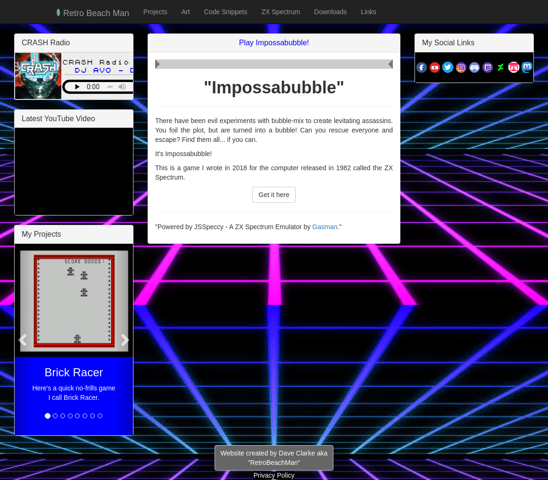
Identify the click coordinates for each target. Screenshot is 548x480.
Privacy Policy (273, 475)
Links (368, 12)
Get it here (273, 195)
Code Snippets (226, 12)
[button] (24, 339)
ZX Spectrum (280, 12)
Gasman (324, 227)
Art (186, 12)
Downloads (330, 12)
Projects (155, 12)
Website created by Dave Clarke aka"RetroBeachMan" (274, 457)
